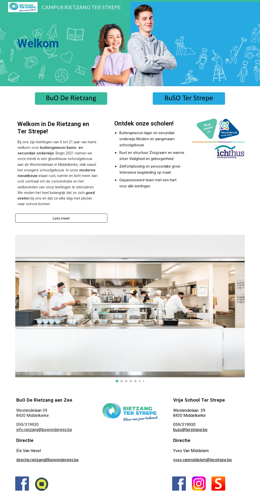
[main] (71, 43)
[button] (61, 218)
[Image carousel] (130, 308)
